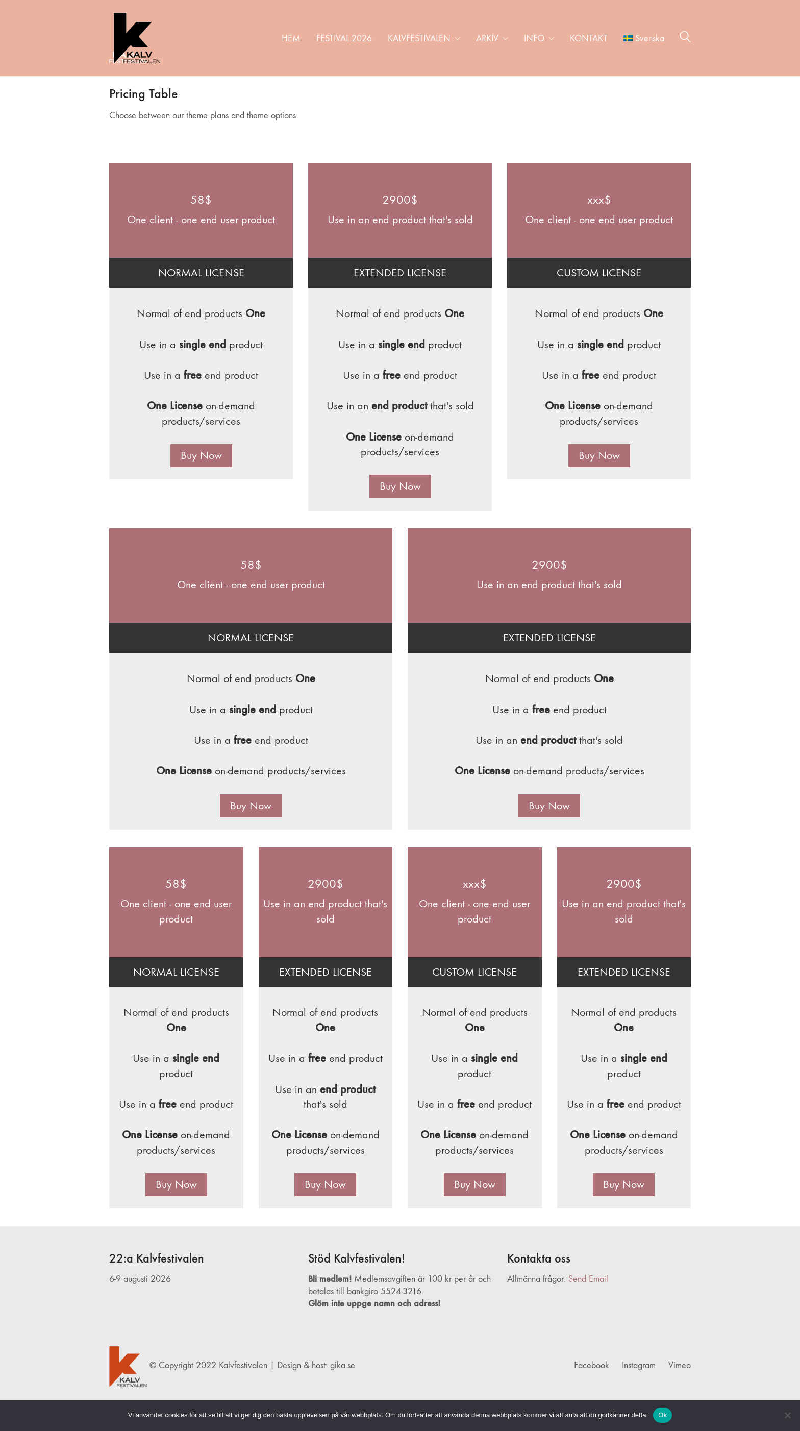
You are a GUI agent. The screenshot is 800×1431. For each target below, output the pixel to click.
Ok (662, 1415)
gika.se (342, 1365)
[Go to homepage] (134, 38)
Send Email (588, 1279)
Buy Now (201, 455)
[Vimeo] (679, 1366)
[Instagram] (639, 1366)
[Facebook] (591, 1366)
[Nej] (787, 1415)
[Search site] (685, 38)
